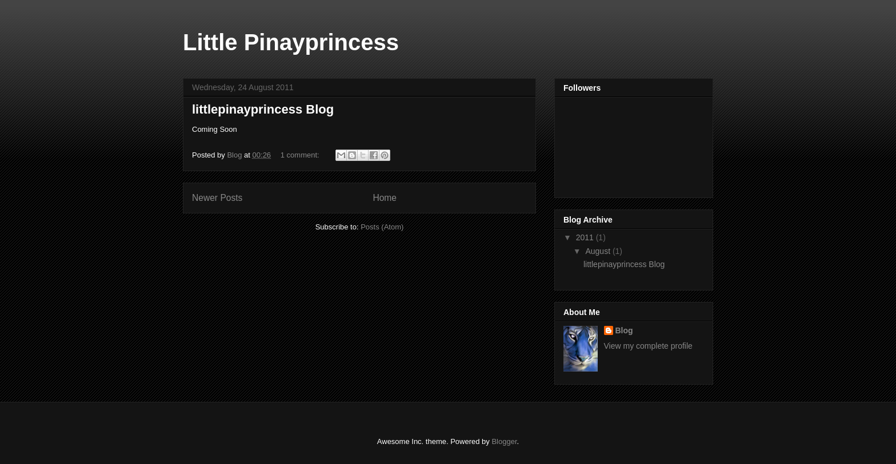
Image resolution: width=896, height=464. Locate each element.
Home (385, 198)
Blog (624, 330)
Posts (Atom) (382, 227)
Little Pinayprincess (291, 42)
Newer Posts (217, 198)
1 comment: (301, 155)
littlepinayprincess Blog (263, 109)
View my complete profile (648, 345)
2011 (586, 237)
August (598, 251)
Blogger (504, 441)
